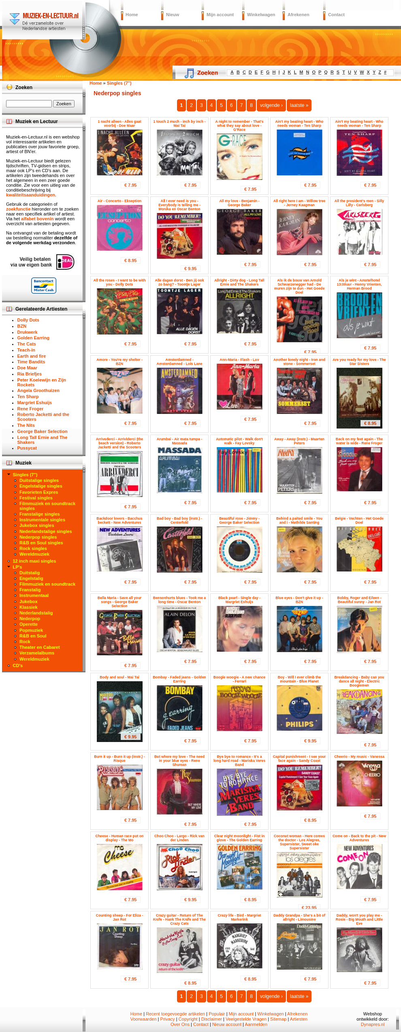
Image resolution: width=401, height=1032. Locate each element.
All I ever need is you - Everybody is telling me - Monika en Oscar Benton (179, 205)
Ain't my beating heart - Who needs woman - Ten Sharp (299, 123)
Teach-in (26, 350)
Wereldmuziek (34, 554)
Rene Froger (30, 408)
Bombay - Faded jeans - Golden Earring (179, 679)
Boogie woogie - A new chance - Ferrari (239, 679)
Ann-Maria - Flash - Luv (239, 360)
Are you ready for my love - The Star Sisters (359, 362)
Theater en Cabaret (39, 647)
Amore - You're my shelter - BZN (119, 362)
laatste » (299, 105)
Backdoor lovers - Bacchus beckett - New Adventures (119, 520)
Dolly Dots (28, 320)
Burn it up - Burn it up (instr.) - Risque (119, 759)
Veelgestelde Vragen (246, 1019)
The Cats (26, 343)
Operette (28, 624)
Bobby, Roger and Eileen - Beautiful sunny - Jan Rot (359, 600)
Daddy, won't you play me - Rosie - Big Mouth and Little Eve (359, 919)
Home (132, 14)
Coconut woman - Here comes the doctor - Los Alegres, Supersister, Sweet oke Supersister (299, 842)
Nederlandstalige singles (45, 531)
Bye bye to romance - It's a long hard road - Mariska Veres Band (239, 761)
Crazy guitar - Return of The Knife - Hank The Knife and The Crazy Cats (179, 919)
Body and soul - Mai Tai (119, 677)
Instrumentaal (34, 595)
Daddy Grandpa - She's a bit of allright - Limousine (299, 917)
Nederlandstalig (36, 612)
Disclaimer (211, 1019)
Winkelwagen (261, 14)
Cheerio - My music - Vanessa (359, 757)
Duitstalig (29, 572)
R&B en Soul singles (41, 542)
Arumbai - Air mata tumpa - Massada (180, 441)
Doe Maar (27, 367)
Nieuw (172, 14)
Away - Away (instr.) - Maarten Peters (299, 441)
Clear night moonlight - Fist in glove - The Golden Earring (239, 838)
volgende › (271, 105)
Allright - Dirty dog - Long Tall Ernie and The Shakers (239, 282)
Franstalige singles (39, 514)
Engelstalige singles (40, 486)
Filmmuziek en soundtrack (47, 584)
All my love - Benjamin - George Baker (239, 203)
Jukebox (28, 601)
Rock (24, 641)
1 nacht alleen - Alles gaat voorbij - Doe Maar (119, 123)
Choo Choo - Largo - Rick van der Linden (179, 838)
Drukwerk (27, 332)
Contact (336, 14)
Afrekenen (298, 14)
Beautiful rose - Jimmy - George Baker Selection (239, 520)
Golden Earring (33, 337)
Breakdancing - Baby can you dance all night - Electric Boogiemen (359, 681)
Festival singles (36, 497)
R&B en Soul (33, 635)
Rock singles (33, 548)
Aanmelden (256, 1024)
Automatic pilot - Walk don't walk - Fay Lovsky (239, 441)
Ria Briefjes (29, 373)
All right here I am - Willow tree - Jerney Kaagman (299, 203)
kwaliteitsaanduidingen (30, 194)
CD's (18, 665)
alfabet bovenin (37, 218)
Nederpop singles (38, 537)
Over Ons (180, 1024)
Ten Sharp (28, 396)
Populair (217, 1013)
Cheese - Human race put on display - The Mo (120, 838)
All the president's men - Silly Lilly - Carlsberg (359, 203)
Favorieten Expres (38, 492)
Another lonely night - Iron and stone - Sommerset (299, 362)
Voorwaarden (143, 1019)
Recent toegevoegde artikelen (175, 1013)
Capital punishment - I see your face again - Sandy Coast (299, 759)
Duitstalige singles (39, 480)
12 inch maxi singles (34, 561)
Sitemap (278, 1019)
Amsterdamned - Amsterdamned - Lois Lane (180, 362)
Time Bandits (31, 361)
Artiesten (298, 1019)
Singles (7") (25, 474)
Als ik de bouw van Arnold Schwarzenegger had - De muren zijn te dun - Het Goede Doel (299, 286)
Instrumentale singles (42, 519)
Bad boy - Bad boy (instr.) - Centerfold (179, 520)
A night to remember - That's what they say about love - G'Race (239, 125)
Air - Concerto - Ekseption (120, 201)
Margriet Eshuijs (34, 402)
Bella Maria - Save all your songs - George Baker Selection (120, 602)
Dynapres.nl (373, 1024)
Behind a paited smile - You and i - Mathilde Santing (299, 520)
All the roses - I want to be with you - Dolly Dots (119, 282)
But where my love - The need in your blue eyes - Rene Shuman (179, 761)
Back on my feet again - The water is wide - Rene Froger (359, 441)
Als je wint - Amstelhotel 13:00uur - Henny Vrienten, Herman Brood (359, 284)
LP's (17, 567)
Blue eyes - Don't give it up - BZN (299, 600)
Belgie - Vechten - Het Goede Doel (359, 520)
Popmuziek (31, 630)
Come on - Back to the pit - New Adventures (359, 838)
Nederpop (29, 618)
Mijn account (220, 14)
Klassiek (28, 607)
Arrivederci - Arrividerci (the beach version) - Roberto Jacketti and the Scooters (119, 443)
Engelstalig (31, 578)
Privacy (167, 1019)
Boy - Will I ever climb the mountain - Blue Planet (299, 679)
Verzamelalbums (36, 652)
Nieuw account (226, 1024)
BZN (22, 326)
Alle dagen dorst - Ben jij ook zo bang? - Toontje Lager (179, 282)
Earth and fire (31, 356)
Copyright (188, 1019)
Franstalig (30, 589)
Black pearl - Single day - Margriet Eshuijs (239, 600)
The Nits (26, 425)
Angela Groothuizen (38, 390)
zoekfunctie (18, 209)
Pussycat (27, 448)
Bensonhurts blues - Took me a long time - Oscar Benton (179, 600)
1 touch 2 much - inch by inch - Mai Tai (179, 123)
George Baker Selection (42, 431)
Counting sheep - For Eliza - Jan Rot (119, 917)
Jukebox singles (36, 525)
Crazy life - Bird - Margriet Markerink (239, 917)
